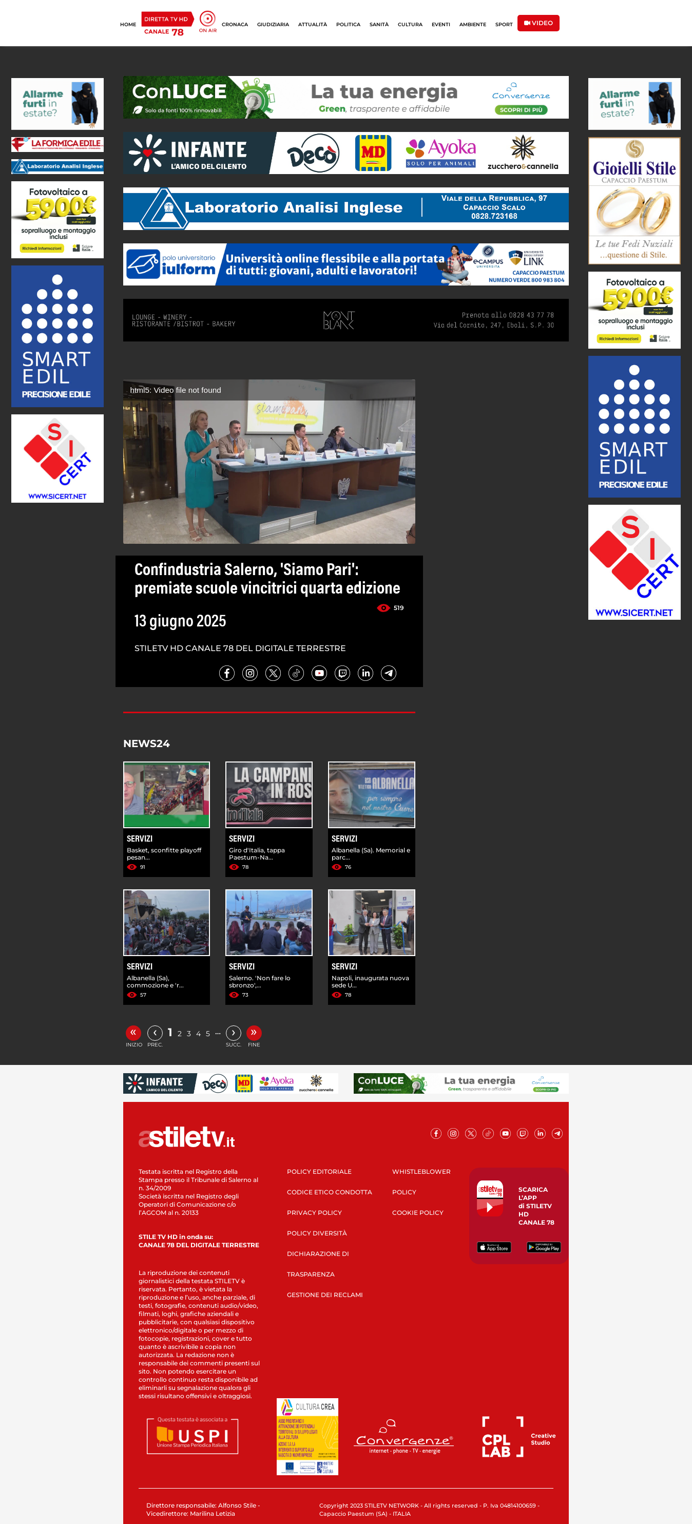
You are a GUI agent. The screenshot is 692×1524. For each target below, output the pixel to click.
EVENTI (441, 24)
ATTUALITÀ (312, 24)
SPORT (504, 24)
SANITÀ (379, 24)
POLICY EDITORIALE (319, 1171)
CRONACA (235, 24)
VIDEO (538, 23)
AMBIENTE (472, 24)
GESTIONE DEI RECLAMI (325, 1295)
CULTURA (410, 24)
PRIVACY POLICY (314, 1212)
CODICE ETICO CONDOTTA (329, 1192)
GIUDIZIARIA (273, 24)
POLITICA (348, 24)
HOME (128, 24)
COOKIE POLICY (418, 1212)
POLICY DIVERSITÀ (317, 1233)
